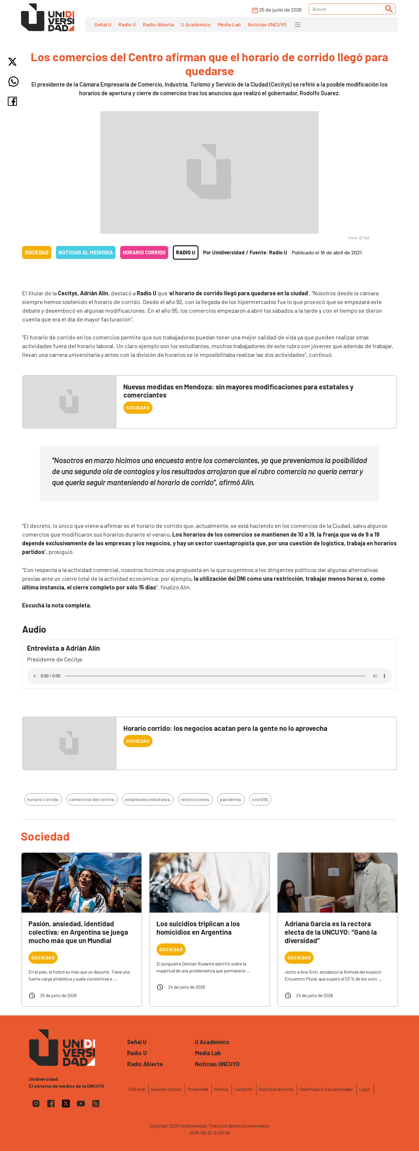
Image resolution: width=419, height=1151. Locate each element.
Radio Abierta (158, 24)
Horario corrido (144, 252)
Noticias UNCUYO (267, 24)
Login (364, 1089)
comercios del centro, (92, 799)
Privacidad (197, 1089)
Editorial (136, 1089)
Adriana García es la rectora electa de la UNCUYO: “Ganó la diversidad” (331, 932)
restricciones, (195, 799)
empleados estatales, (148, 799)
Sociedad (37, 252)
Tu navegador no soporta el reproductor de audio (209, 676)
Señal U (102, 24)
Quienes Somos (166, 1089)
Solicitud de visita (276, 1089)
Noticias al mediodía (85, 252)
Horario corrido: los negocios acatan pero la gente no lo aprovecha (225, 728)
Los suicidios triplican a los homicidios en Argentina (198, 927)
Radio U (127, 24)
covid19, (260, 799)
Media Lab (229, 24)
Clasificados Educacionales (326, 1089)
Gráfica (221, 1089)
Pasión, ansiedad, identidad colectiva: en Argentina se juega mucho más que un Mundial (78, 932)
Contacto (243, 1089)
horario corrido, (43, 799)
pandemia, (231, 799)
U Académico (196, 24)
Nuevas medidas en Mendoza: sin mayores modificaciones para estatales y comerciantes (238, 390)
